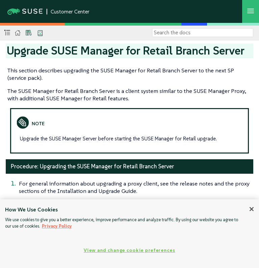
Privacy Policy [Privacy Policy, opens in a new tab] (57, 226)
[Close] (251, 209)
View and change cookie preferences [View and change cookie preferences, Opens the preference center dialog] (129, 250)
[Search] (202, 32)
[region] (129, 233)
